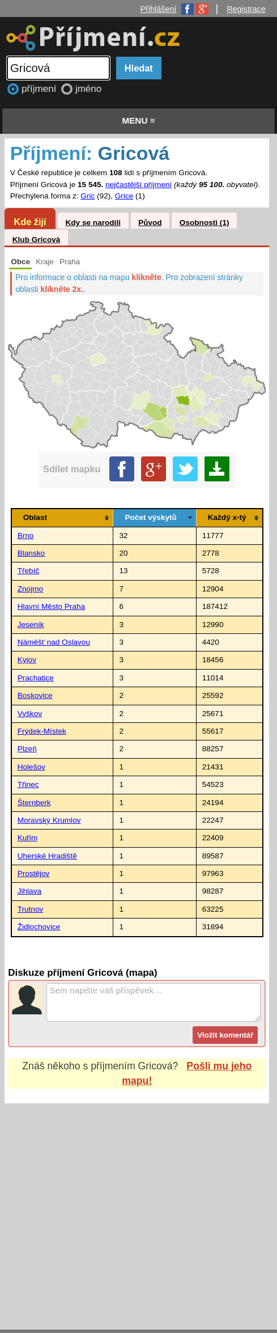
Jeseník (31, 624)
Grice (124, 196)
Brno (26, 535)
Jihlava (29, 891)
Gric (87, 196)
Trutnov (31, 909)
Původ (150, 222)
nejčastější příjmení (138, 184)
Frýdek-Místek (42, 731)
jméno (88, 88)
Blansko (31, 553)
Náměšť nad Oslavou (54, 642)
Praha (69, 261)
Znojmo (30, 589)
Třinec (28, 784)
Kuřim (28, 837)
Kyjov (27, 659)
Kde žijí (30, 222)
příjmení (40, 88)
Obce (20, 261)
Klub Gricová (36, 239)
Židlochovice (39, 926)
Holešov (31, 767)
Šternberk (34, 802)
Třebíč (29, 570)
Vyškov (30, 713)
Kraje (45, 261)
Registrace (246, 9)
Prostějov (34, 873)
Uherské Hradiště (47, 856)
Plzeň (27, 748)
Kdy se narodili (92, 222)
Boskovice (35, 695)
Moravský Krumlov (49, 820)
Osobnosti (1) (204, 222)
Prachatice (36, 678)
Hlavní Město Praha (51, 606)
